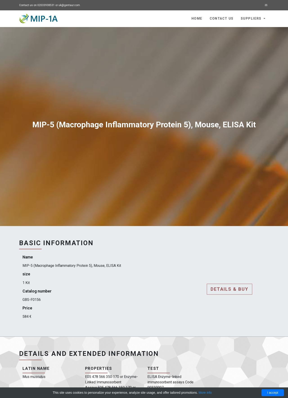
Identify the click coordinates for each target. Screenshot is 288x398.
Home (196, 19)
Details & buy (229, 289)
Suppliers (252, 19)
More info (205, 392)
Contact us (222, 19)
